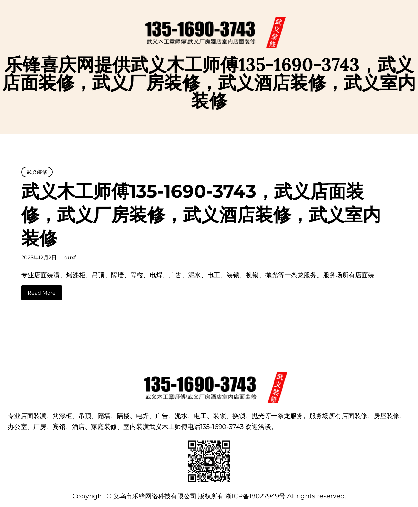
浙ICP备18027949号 (255, 496)
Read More (42, 293)
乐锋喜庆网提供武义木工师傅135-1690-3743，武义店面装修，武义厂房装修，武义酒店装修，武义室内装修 (209, 82)
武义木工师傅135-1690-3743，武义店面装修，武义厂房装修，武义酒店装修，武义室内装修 (201, 214)
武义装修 (37, 172)
